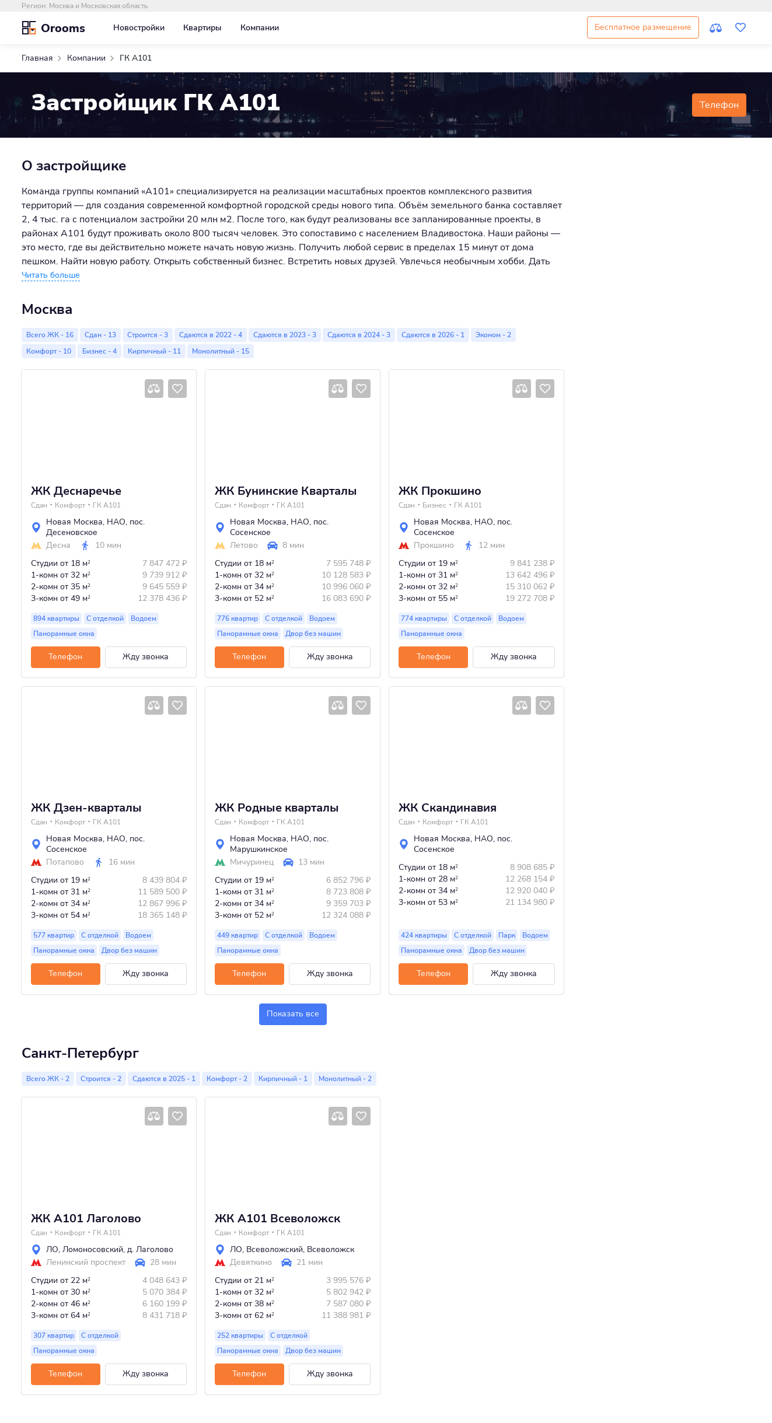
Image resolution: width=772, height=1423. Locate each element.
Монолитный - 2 (345, 1078)
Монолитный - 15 (220, 351)
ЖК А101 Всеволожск (277, 1219)
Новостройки (139, 27)
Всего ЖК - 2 (47, 1078)
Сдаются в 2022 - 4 (210, 335)
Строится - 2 (101, 1078)
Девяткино (251, 1262)
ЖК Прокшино (440, 491)
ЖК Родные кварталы (277, 808)
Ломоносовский (92, 1249)
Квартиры (202, 27)
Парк (506, 935)
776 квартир (237, 618)
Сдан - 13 (100, 335)
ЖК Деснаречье (76, 491)
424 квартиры (424, 935)
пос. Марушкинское (279, 844)
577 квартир (53, 935)
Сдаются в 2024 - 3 (358, 335)
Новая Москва (74, 521)
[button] (51, 275)
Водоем (143, 618)
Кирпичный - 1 (283, 1078)
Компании (259, 27)
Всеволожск (330, 1249)
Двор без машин (313, 633)
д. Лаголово (150, 1249)
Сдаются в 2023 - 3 (284, 335)
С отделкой (105, 618)
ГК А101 (107, 505)
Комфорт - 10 (48, 351)
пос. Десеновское (95, 527)
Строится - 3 (147, 335)
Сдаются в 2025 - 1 (163, 1078)
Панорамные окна (64, 633)
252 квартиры (240, 1335)
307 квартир (53, 1335)
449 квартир (237, 935)
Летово (244, 545)
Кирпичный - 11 (154, 351)
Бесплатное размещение (643, 27)
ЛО (52, 1249)
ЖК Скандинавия (448, 808)
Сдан (39, 505)
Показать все (293, 1013)
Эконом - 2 (493, 335)
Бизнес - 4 (99, 351)
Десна (58, 545)
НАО (116, 521)
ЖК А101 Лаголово (86, 1219)
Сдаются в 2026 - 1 (432, 335)
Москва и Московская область (98, 6)
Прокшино (434, 545)
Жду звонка (146, 656)
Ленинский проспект (85, 1262)
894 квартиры (56, 618)
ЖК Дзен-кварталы (86, 808)
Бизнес (434, 505)
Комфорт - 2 (227, 1078)
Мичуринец (252, 862)
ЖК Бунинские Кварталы (286, 491)
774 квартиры (424, 618)
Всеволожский (274, 1249)
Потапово (65, 862)
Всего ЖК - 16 (50, 335)
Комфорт (70, 505)
